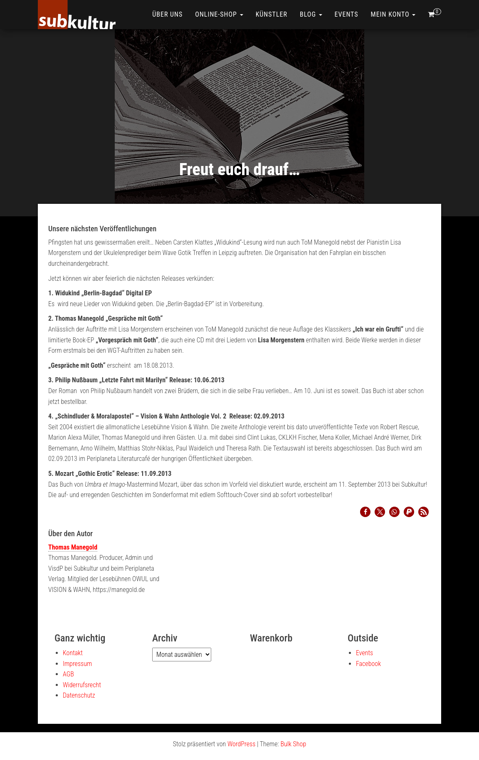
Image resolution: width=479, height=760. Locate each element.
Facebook (368, 664)
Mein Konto (393, 14)
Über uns (167, 14)
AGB (68, 674)
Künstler (271, 14)
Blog (311, 14)
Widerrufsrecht (82, 685)
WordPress (241, 744)
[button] (365, 512)
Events (346, 14)
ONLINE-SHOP (219, 14)
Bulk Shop (293, 744)
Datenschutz (79, 695)
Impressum (77, 664)
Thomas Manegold (72, 547)
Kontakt (73, 653)
